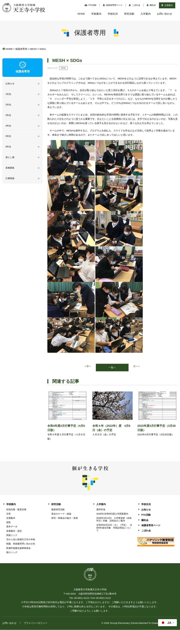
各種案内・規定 (14, 531)
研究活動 (129, 13)
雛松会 (151, 5)
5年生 (9, 137)
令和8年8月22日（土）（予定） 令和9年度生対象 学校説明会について (114, 528)
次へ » (136, 366)
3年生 (9, 116)
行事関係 (10, 180)
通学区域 (100, 509)
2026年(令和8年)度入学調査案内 (112, 514)
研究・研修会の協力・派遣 (64, 518)
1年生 (9, 94)
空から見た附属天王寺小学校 (20, 539)
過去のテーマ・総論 (61, 514)
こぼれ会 (134, 5)
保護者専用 (21, 49)
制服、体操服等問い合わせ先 (20, 544)
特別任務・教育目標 (16, 509)
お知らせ (10, 83)
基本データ (11, 527)
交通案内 (167, 5)
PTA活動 (90, 5)
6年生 (9, 148)
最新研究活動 (58, 509)
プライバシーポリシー (35, 623)
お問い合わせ (164, 13)
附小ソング (11, 552)
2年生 (9, 105)
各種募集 (10, 169)
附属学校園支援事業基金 (18, 548)
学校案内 (96, 13)
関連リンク (11, 535)
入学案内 (146, 13)
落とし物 (10, 158)
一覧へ (112, 367)
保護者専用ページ (113, 5)
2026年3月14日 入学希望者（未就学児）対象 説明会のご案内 (114, 519)
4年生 (9, 126)
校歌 (8, 522)
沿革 (8, 514)
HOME (81, 13)
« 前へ (87, 366)
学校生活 (113, 13)
